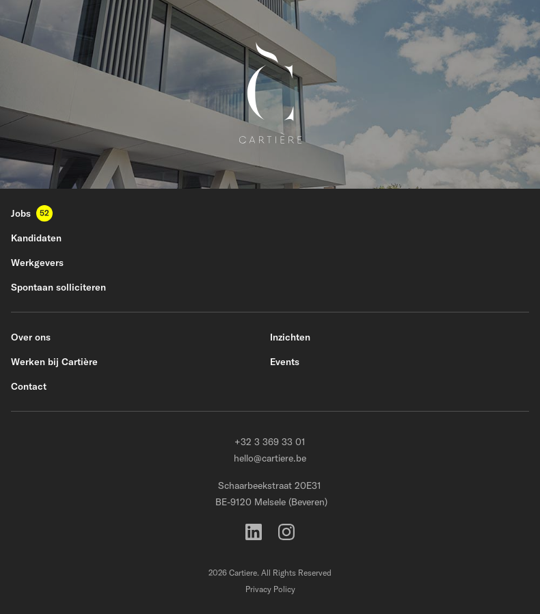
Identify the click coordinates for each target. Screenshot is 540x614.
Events (284, 362)
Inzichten (290, 337)
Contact (28, 386)
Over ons (31, 337)
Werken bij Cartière (54, 362)
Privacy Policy (270, 589)
